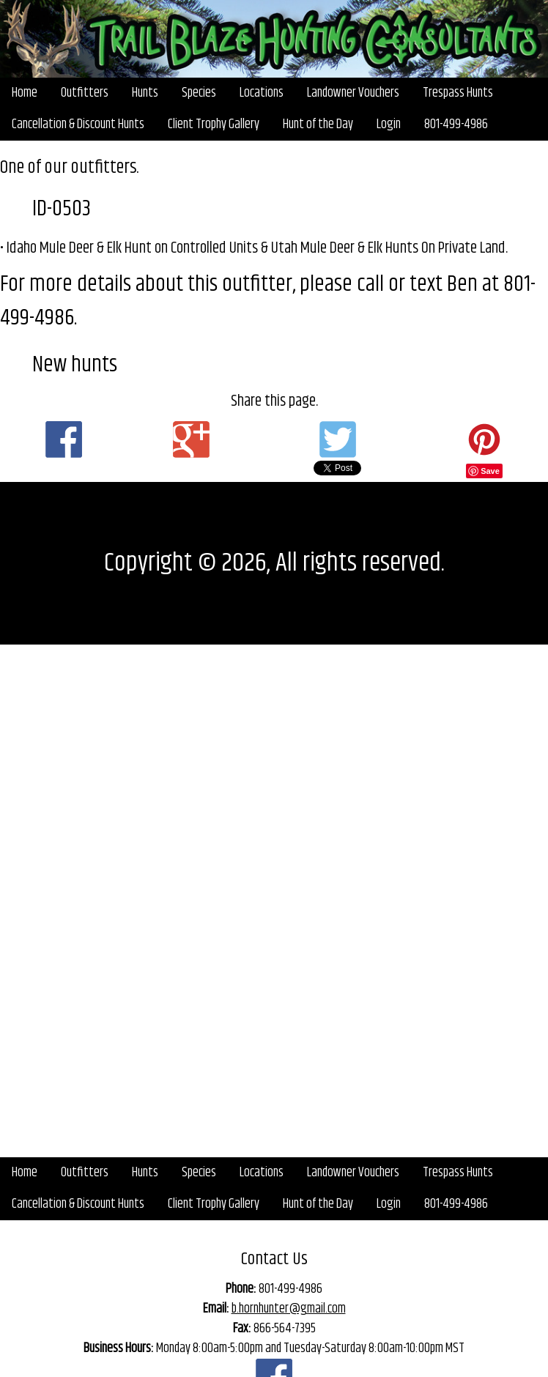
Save (490, 471)
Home (24, 93)
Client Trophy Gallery (213, 124)
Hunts (145, 93)
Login (389, 124)
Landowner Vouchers (353, 93)
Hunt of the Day (318, 124)
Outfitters (84, 93)
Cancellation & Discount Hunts (78, 124)
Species (199, 93)
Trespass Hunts (458, 93)
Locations (262, 93)
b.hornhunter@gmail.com (289, 1309)
